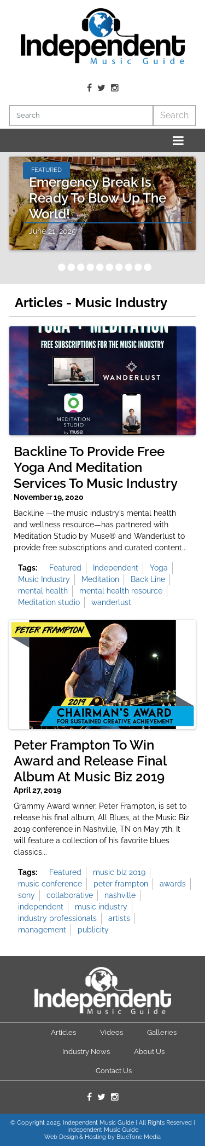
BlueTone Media (138, 1137)
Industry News (86, 1051)
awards (173, 883)
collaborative (69, 895)
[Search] (81, 115)
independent (40, 906)
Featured (65, 567)
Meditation (100, 579)
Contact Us (114, 1071)
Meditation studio (49, 602)
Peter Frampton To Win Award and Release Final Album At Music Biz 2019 (90, 761)
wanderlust (111, 602)
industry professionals (57, 918)
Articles (63, 1032)
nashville (120, 895)
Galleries (162, 1032)
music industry (101, 906)
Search (174, 115)
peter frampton (120, 883)
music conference (50, 883)
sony (26, 895)
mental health (43, 590)
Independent (115, 567)
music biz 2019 (119, 872)
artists (119, 918)
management (42, 929)
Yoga (159, 567)
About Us (149, 1051)
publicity (93, 929)
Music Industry (44, 579)
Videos (111, 1032)
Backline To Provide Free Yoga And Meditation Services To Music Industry (96, 467)
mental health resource (120, 590)
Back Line (148, 579)
